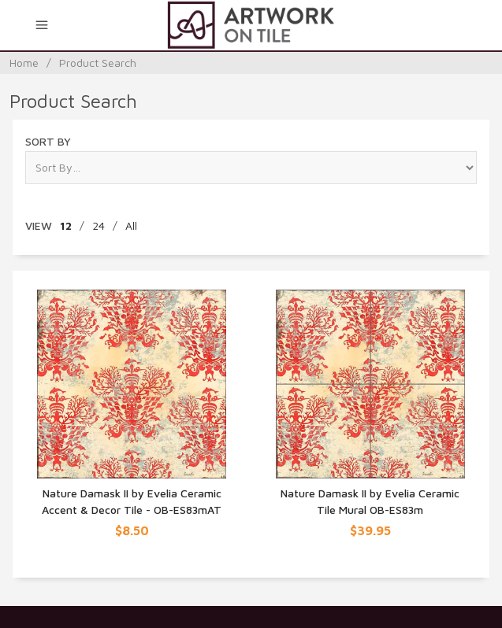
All (131, 225)
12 (66, 225)
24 (98, 225)
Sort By (48, 141)
